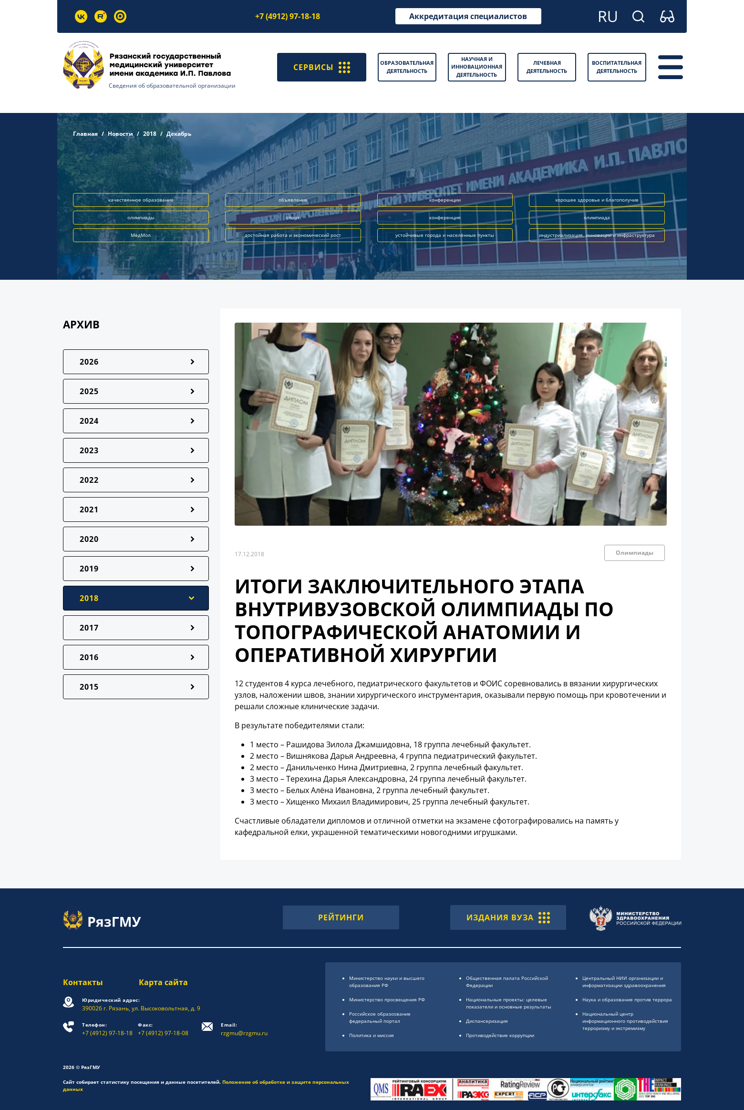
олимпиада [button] (597, 217)
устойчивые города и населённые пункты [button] (444, 235)
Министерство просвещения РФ (387, 999)
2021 (89, 509)
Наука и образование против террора (627, 999)
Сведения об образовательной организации (172, 85)
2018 (149, 134)
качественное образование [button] (141, 199)
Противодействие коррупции (500, 1035)
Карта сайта (163, 982)
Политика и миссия (371, 1035)
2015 (89, 687)
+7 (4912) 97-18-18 (287, 16)
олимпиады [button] (141, 217)
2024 (89, 421)
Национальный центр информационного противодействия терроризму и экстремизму (625, 1020)
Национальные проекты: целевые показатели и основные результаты (508, 1003)
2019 (89, 568)
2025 (89, 391)
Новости (120, 134)
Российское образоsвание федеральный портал (380, 1017)
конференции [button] (445, 199)
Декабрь (178, 134)
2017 (89, 627)
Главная (85, 134)
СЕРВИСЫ (321, 67)
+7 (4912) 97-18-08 (163, 1029)
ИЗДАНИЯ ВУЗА (508, 917)
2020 (89, 539)
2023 (89, 450)
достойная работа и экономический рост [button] (293, 235)
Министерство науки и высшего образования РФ (386, 981)
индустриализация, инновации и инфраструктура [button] (597, 235)
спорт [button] (293, 217)
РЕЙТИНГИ (341, 917)
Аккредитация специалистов (468, 16)
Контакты (83, 982)
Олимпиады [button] (634, 553)
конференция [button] (445, 217)
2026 (89, 361)
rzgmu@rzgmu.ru (244, 1029)
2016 (89, 657)
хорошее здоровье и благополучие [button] (597, 199)
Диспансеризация (487, 1021)
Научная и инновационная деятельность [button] (476, 66)
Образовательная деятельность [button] (407, 66)
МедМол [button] (141, 235)
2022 (89, 480)
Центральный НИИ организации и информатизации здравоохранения (624, 981)
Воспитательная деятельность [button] (616, 66)
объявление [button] (293, 199)
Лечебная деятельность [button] (547, 66)
